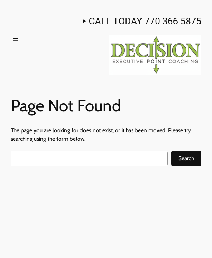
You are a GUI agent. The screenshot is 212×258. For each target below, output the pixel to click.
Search (186, 158)
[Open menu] (15, 41)
